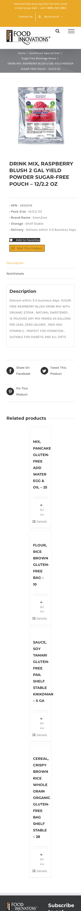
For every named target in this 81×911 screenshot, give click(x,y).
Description (15, 263)
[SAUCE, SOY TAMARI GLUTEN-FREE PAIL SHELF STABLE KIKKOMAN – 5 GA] (40, 631)
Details (42, 522)
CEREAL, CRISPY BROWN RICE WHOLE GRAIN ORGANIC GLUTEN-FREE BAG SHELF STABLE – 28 (41, 798)
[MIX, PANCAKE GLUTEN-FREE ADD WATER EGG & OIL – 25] (40, 430)
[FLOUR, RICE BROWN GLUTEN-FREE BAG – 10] (40, 534)
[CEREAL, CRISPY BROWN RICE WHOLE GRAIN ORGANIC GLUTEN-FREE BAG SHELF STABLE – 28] (40, 747)
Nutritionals (15, 273)
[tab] (40, 263)
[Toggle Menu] (71, 31)
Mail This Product (27, 248)
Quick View (42, 509)
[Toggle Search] (58, 31)
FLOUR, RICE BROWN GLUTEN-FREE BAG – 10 (41, 564)
